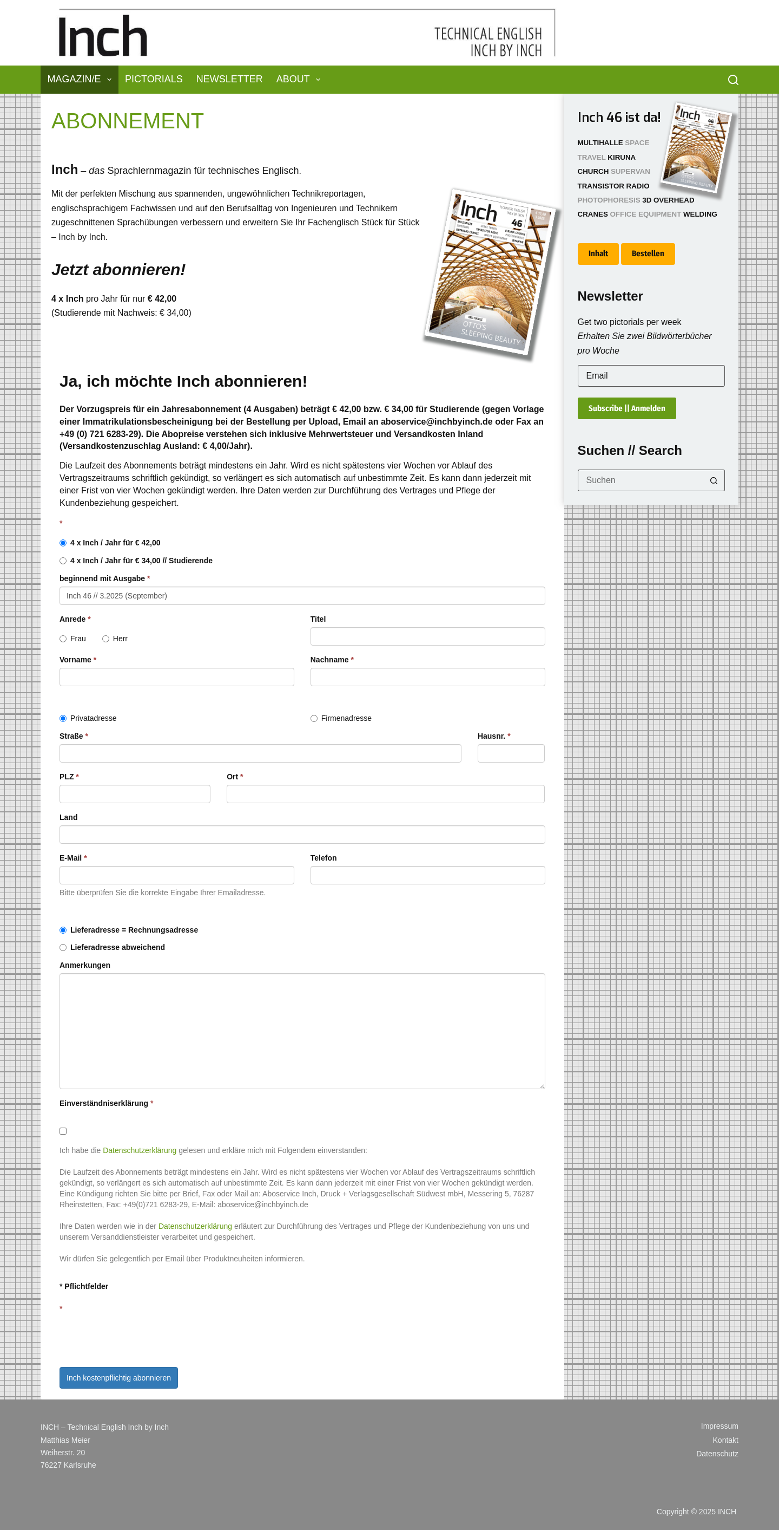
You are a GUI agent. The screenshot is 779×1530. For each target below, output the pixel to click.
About (300, 79)
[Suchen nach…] (641, 480)
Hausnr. (494, 736)
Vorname (78, 659)
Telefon (324, 858)
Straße (74, 736)
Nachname (332, 659)
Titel (318, 619)
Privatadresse (88, 718)
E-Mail (73, 858)
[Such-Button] (714, 480)
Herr (115, 638)
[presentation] (142, 1338)
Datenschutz (717, 1453)
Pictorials (154, 79)
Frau (73, 638)
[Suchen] (733, 80)
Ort (235, 776)
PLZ (69, 776)
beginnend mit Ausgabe (105, 578)
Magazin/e (82, 79)
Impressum (719, 1426)
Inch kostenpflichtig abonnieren (119, 1377)
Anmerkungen (85, 965)
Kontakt (725, 1440)
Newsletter (229, 79)
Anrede (75, 619)
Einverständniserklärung (107, 1103)
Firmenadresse (341, 718)
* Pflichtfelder (84, 1286)
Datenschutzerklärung (139, 1150)
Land (68, 817)
